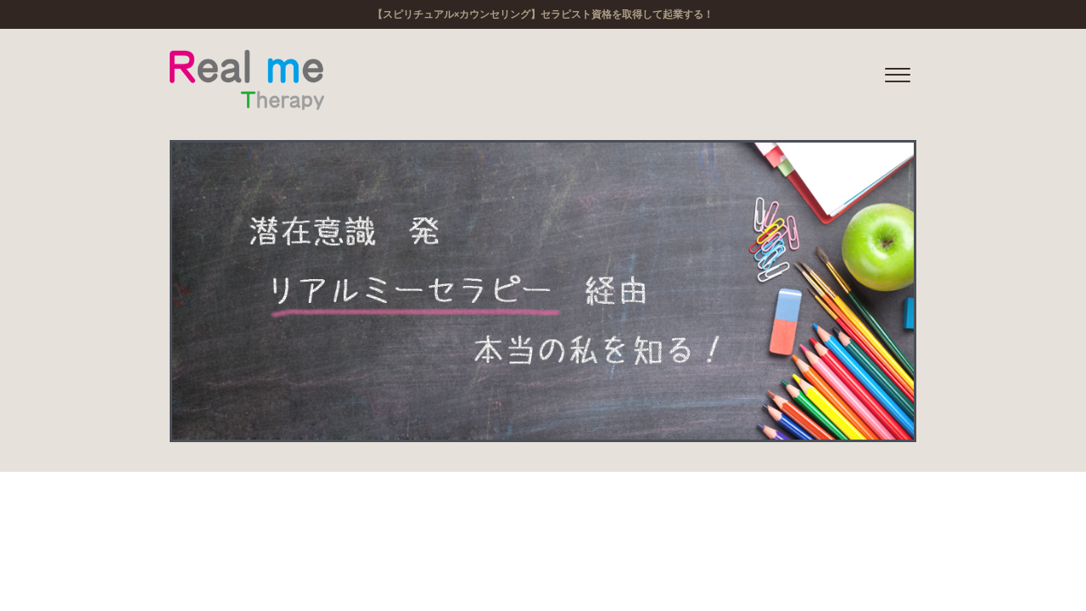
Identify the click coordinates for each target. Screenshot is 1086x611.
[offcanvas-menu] (897, 76)
